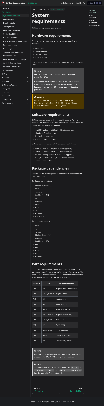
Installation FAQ (9, 56)
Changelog (6, 88)
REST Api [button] (5, 81)
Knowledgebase (66, 3)
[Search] (94, 3)
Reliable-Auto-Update (11, 30)
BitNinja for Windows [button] (10, 85)
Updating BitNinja (10, 37)
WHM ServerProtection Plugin (14, 59)
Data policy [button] (6, 99)
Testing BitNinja (9, 27)
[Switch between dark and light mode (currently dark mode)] (83, 3)
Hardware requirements (93, 11)
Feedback (37, 87)
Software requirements (93, 16)
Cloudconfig (6, 96)
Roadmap (5, 92)
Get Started (32, 3)
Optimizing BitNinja (10, 34)
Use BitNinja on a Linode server (15, 41)
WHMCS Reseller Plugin (12, 63)
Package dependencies (93, 21)
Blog (78, 3)
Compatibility (8, 19)
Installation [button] (6, 12)
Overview (5, 8)
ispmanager (7, 48)
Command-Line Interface (11, 67)
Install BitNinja (9, 23)
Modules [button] (5, 78)
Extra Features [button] (7, 103)
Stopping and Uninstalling (13, 52)
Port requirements (94, 25)
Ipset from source (10, 45)
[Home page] (34, 9)
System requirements (11, 16)
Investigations (7, 70)
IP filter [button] (5, 74)
